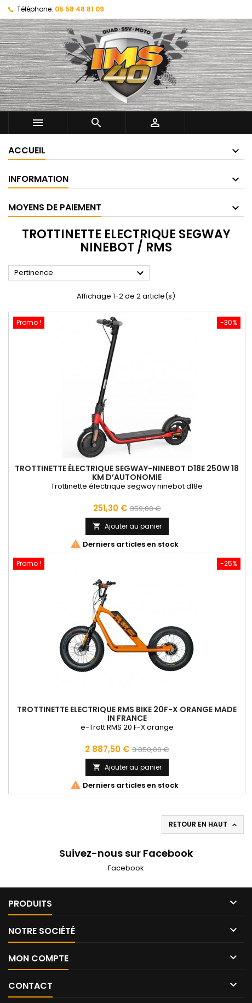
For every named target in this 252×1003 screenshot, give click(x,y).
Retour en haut (204, 824)
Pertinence (80, 273)
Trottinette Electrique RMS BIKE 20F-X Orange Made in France (127, 714)
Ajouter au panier (127, 526)
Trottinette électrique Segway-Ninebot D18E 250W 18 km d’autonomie (127, 473)
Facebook (126, 868)
